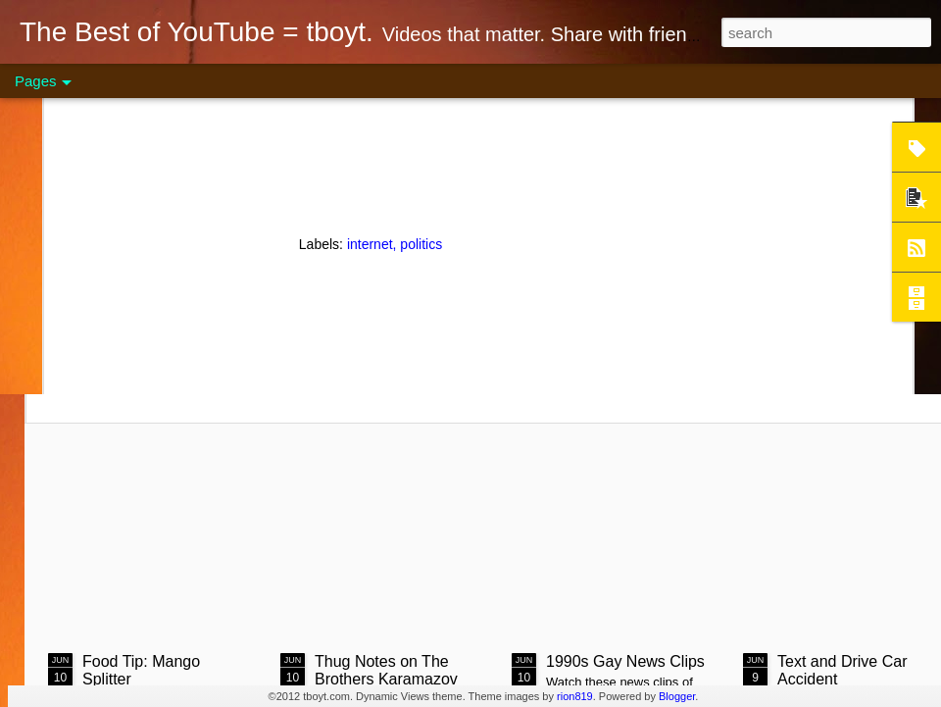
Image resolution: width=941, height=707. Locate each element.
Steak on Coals (196, 262)
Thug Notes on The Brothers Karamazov (386, 670)
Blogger (677, 696)
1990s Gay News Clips (625, 661)
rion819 (575, 696)
